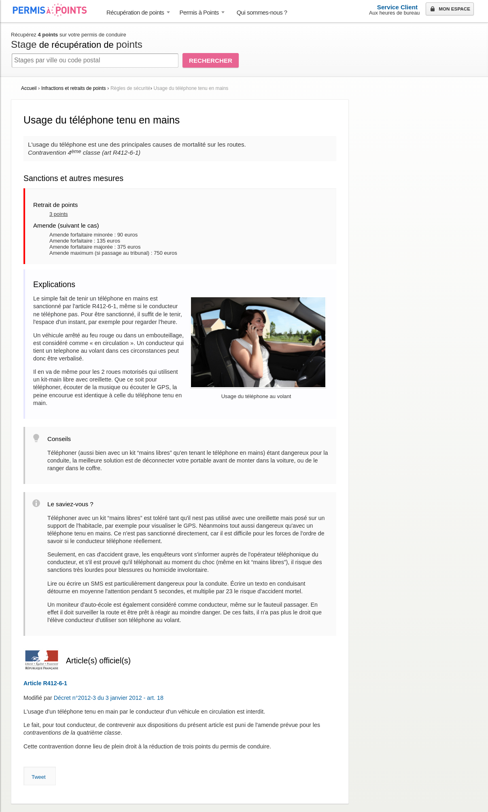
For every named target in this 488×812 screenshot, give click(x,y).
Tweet (39, 777)
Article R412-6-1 (45, 683)
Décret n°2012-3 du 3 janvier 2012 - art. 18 (108, 698)
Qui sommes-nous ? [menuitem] (262, 12)
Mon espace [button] (449, 9)
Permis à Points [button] (199, 12)
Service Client (397, 7)
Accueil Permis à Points (54, 9)
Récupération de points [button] (135, 12)
